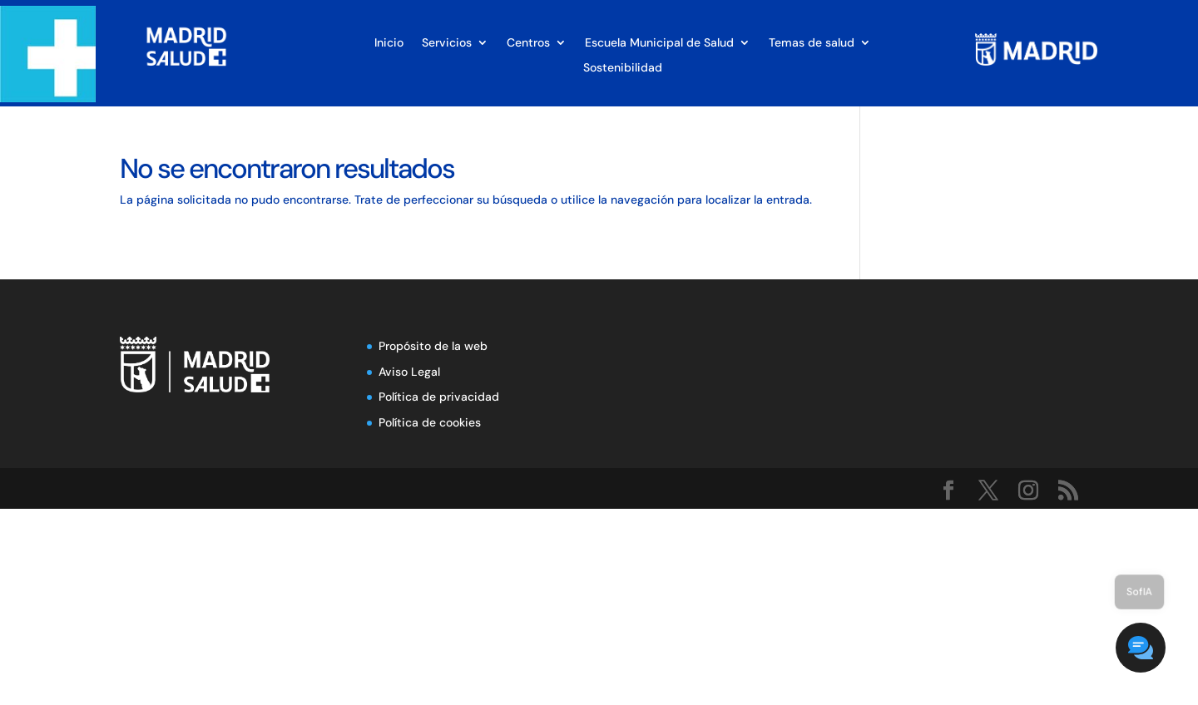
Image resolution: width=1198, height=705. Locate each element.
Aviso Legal (409, 371)
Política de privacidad (439, 396)
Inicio (388, 43)
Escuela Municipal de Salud (659, 43)
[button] (1148, 655)
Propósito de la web (433, 345)
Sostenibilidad (622, 68)
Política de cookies (430, 422)
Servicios (447, 43)
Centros (528, 43)
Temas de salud (811, 43)
